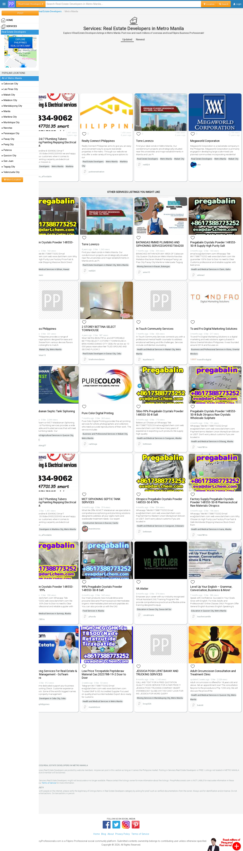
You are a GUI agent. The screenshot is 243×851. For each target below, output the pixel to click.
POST (20, 13)
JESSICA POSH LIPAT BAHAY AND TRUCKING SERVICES (164, 666)
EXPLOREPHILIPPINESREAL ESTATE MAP (20, 42)
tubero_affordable (57, 174)
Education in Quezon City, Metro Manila (212, 610)
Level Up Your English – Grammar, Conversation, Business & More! (215, 584)
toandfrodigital (208, 356)
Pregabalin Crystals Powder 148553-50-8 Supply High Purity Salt (217, 239)
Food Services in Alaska (104, 610)
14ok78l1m (206, 443)
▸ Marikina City (9, 116)
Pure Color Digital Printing (108, 409)
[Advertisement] (141, 67)
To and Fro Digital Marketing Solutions (211, 324)
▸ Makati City (8, 94)
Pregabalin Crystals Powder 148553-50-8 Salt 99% (65, 584)
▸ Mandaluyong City (12, 106)
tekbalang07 (54, 444)
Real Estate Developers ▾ (30, 4)
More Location (12, 179)
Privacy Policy (122, 828)
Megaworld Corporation (208, 138)
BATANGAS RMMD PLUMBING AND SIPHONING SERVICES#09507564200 (165, 241)
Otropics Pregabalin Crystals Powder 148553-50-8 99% (161, 495)
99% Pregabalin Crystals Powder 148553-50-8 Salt (113, 584)
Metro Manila (72, 164)
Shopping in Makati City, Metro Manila (59, 345)
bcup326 (154, 701)
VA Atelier (149, 584)
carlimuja (103, 440)
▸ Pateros (7, 150)
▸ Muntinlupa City (11, 122)
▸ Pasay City (8, 139)
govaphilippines (56, 700)
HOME (7, 20)
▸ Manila (6, 111)
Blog (103, 828)
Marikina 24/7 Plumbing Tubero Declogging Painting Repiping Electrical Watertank (61, 140)
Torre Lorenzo (152, 138)
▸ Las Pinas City (10, 89)
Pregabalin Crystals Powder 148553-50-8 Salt (65, 239)
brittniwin (53, 270)
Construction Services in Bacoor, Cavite (111, 520)
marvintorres (105, 526)
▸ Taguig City (8, 166)
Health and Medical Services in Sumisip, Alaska (64, 610)
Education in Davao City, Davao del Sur (161, 605)
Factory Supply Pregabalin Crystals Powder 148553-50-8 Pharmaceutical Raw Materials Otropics (215, 498)
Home (96, 828)
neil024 (153, 166)
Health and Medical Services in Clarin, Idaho (214, 264)
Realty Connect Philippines (109, 138)
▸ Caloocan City (10, 83)
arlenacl (204, 270)
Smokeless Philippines (56, 324)
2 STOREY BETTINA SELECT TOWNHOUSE (110, 324)
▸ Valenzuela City (11, 172)
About (111, 828)
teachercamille (207, 615)
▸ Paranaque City (10, 133)
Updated (134, 39)
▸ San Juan (7, 161)
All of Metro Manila (12, 78)
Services (45, 11)
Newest (147, 39)
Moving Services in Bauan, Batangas (160, 268)
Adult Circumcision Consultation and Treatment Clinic (216, 666)
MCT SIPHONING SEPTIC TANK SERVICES (112, 495)
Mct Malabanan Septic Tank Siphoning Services (59, 409)
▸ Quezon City (9, 155)
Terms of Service (71, 777)
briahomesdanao (107, 355)
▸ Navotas (7, 128)
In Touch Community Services (162, 324)
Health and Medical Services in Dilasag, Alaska (216, 437)
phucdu (103, 615)
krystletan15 (54, 351)
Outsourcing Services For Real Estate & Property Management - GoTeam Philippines (62, 668)
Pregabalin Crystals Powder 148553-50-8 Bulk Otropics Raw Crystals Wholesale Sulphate (217, 411)
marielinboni (105, 700)
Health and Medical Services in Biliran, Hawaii (63, 264)
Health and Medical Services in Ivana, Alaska (215, 527)
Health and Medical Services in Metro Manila (113, 695)
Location (208, 4)
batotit (204, 699)
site (202, 169)
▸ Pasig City (8, 144)
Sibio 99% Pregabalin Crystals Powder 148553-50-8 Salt (161, 409)
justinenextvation (107, 169)
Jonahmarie (155, 611)
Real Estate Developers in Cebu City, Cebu (61, 695)
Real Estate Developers (64, 11)
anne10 (153, 273)
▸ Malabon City (9, 100)
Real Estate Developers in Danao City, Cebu (113, 349)
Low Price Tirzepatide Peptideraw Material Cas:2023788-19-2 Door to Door (115, 668)
